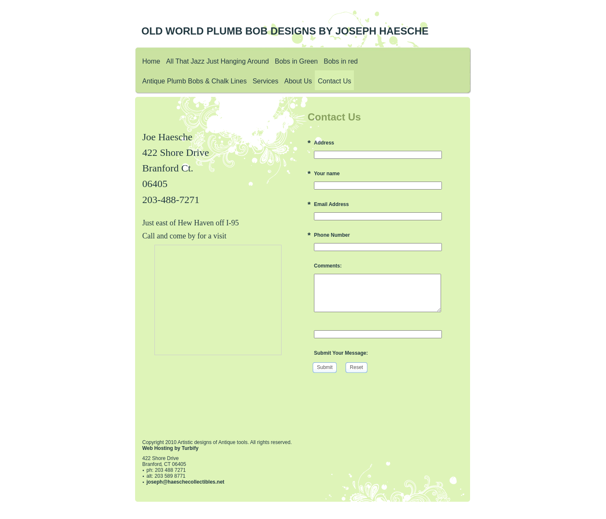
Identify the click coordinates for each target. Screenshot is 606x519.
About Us (298, 81)
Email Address (331, 204)
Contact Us (334, 81)
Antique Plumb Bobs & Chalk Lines (194, 81)
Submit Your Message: (341, 353)
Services (265, 81)
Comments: (328, 266)
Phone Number (332, 235)
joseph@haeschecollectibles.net (185, 482)
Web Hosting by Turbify (170, 448)
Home (151, 61)
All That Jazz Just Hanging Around (217, 61)
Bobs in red (341, 61)
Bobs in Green (296, 61)
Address (324, 143)
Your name (327, 174)
